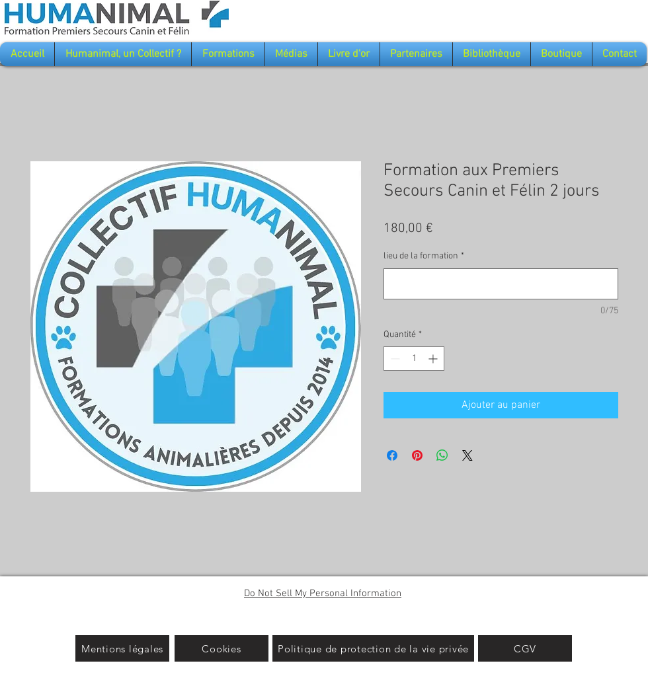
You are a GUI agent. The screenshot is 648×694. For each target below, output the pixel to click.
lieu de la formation (424, 256)
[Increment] (434, 358)
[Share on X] (467, 455)
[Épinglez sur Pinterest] (417, 455)
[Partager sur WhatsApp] (442, 455)
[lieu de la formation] (501, 283)
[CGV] (525, 648)
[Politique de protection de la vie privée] (373, 648)
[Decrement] (393, 358)
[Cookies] (221, 648)
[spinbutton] (414, 358)
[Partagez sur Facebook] (392, 455)
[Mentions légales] (122, 648)
